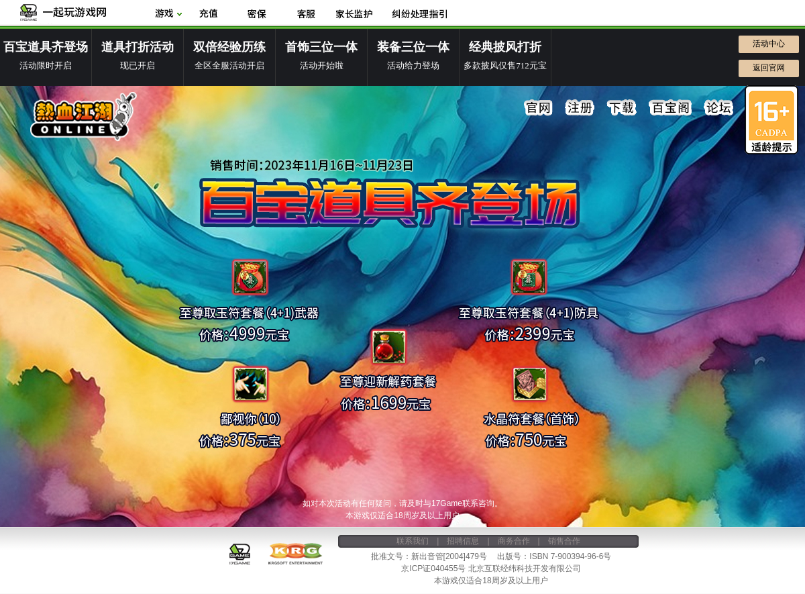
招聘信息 (463, 541)
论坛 (718, 108)
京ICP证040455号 (433, 568)
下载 (621, 108)
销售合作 (564, 541)
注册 (580, 108)
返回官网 (769, 67)
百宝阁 (670, 108)
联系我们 (412, 541)
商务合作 (514, 541)
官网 (538, 108)
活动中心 (769, 43)
